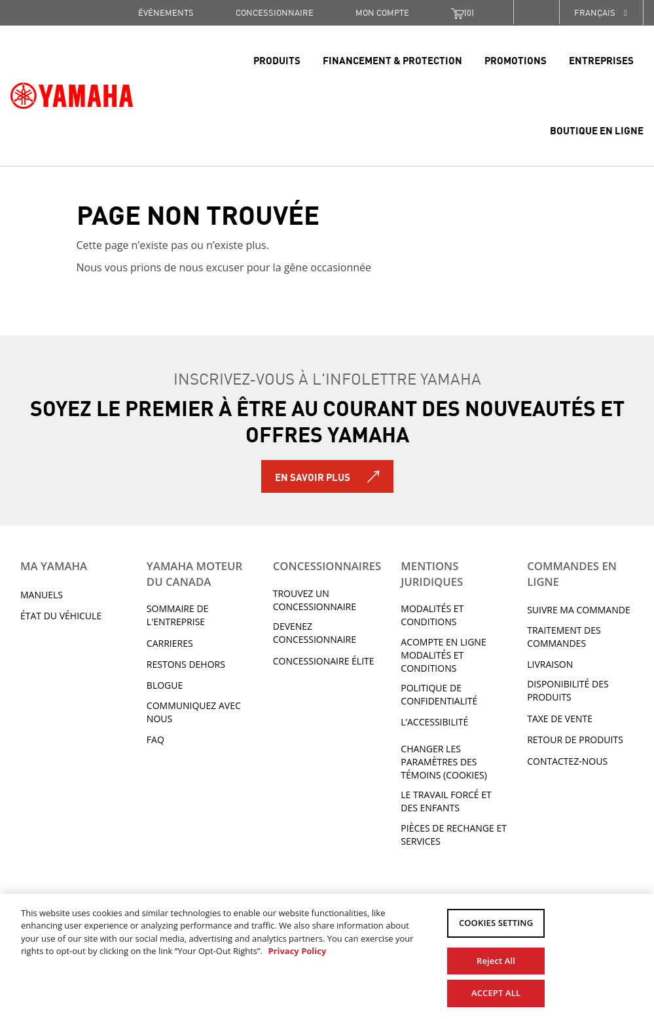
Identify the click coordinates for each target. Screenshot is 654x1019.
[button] (536, 12)
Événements (166, 12)
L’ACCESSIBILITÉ (434, 722)
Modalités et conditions (432, 615)
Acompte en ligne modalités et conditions (443, 655)
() (462, 12)
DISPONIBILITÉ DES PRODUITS (567, 690)
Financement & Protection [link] (392, 59)
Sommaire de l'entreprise (178, 615)
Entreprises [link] (601, 59)
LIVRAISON (550, 664)
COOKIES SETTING (496, 923)
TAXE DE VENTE (559, 718)
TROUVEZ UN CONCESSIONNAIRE (314, 600)
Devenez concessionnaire (314, 632)
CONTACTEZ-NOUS (567, 761)
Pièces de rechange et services (454, 834)
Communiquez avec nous (194, 712)
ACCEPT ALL (495, 991)
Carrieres (170, 643)
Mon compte (382, 12)
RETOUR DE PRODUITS (575, 739)
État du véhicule (60, 615)
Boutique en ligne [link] (597, 130)
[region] (327, 956)
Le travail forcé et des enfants (446, 801)
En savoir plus (312, 476)
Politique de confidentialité (439, 694)
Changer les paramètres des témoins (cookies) (444, 761)
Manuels (41, 594)
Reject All (496, 958)
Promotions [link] (515, 59)
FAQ (155, 739)
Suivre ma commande (578, 610)
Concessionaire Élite (323, 661)
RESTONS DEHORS (186, 664)
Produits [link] (276, 59)
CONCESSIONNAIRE (275, 12)
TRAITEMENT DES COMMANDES (563, 636)
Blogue (165, 685)
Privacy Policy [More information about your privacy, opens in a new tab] (297, 951)
